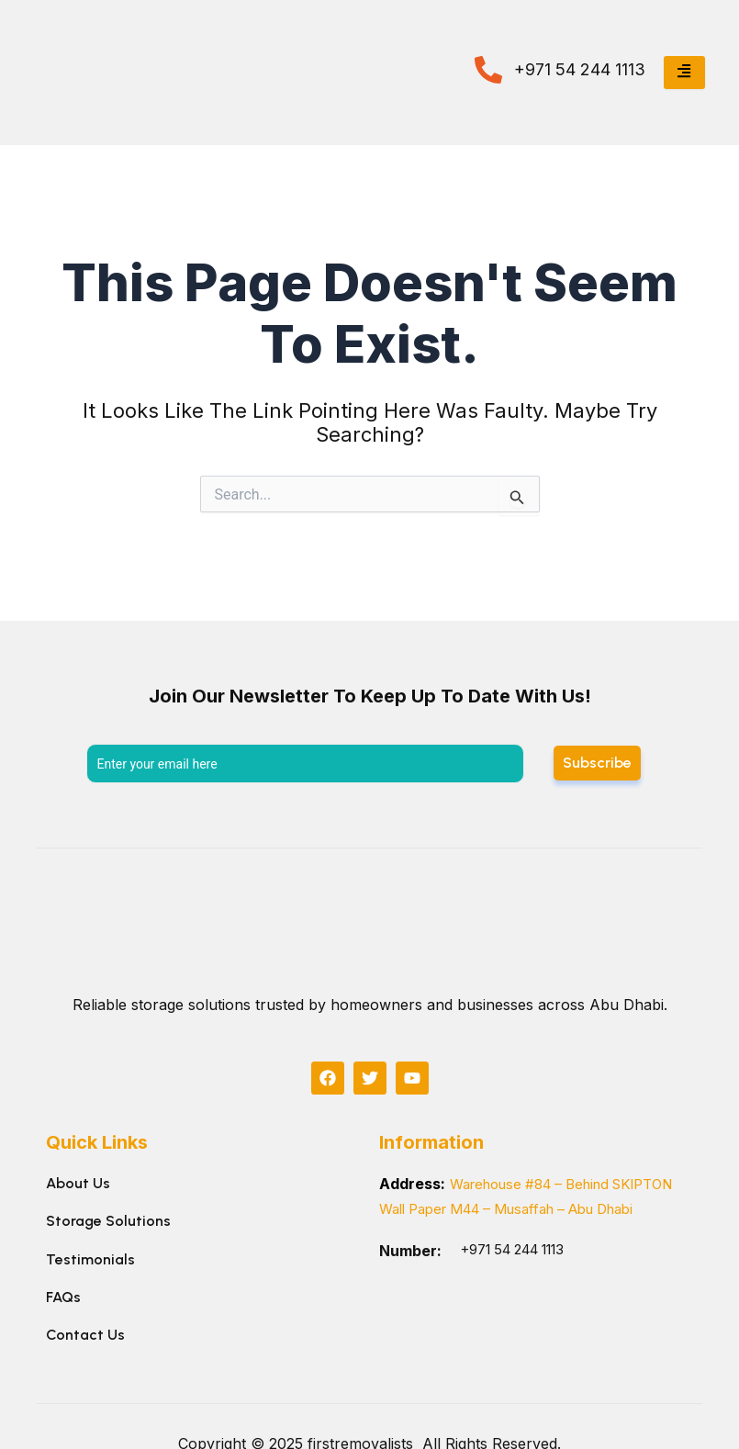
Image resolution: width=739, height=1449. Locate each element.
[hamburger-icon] (684, 72)
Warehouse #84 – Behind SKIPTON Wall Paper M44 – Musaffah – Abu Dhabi (520, 1207)
